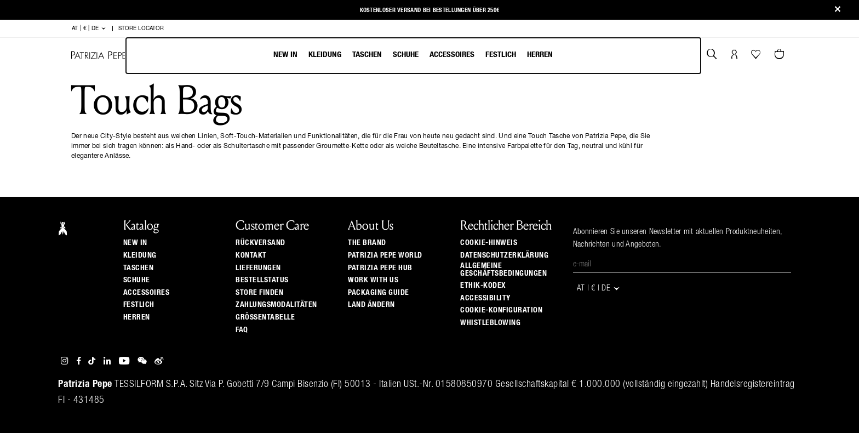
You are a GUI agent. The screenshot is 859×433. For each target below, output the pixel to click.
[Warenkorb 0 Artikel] (781, 55)
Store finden (259, 293)
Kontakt (251, 255)
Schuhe (406, 54)
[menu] (413, 55)
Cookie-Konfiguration (501, 310)
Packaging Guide (378, 293)
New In (285, 54)
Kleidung (324, 54)
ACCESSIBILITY (485, 298)
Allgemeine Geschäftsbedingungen (503, 269)
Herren (540, 54)
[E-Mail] (682, 265)
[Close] (838, 10)
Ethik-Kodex (483, 285)
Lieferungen (258, 268)
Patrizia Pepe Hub (380, 268)
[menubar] (413, 55)
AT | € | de (89, 28)
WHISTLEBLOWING (490, 323)
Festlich (500, 54)
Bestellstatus (262, 280)
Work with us (373, 280)
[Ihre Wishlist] (757, 57)
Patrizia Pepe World (385, 255)
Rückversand (260, 243)
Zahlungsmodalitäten (276, 305)
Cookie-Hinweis (488, 243)
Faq (242, 330)
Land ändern (371, 305)
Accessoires (452, 54)
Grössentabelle (265, 317)
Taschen (367, 54)
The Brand (367, 243)
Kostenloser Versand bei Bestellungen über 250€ (430, 10)
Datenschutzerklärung (504, 255)
